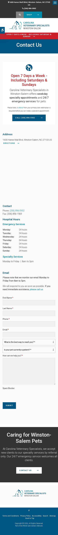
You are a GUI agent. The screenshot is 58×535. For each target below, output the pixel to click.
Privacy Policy (25, 516)
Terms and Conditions (10, 516)
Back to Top (29, 518)
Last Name (8, 308)
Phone (6, 319)
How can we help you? (13, 356)
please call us (36, 289)
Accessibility (37, 516)
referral (20, 108)
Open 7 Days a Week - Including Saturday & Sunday (28, 35)
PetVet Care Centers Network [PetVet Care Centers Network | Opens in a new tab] (33, 526)
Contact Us (25, 470)
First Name (8, 298)
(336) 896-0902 (30, 8)
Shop (29, 15)
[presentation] (18, 394)
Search (45, 516)
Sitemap (52, 516)
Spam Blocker (9, 388)
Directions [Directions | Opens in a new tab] (9, 143)
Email (6, 330)
